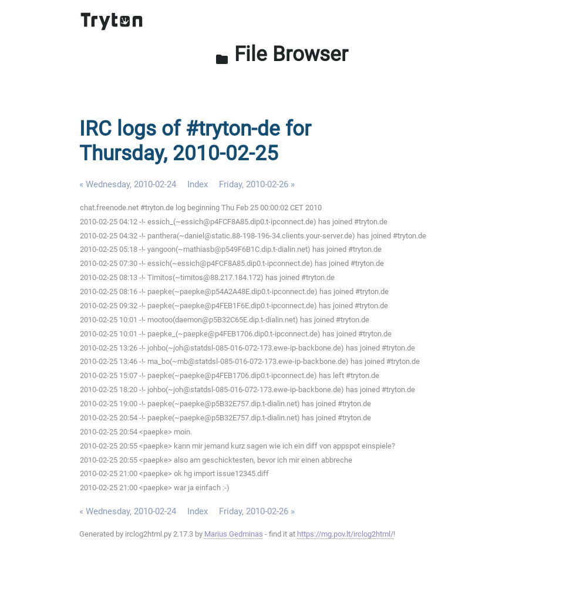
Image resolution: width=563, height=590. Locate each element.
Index (197, 184)
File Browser (281, 54)
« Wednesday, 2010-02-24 (127, 184)
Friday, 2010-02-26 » (257, 184)
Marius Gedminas (233, 534)
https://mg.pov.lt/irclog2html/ (345, 534)
